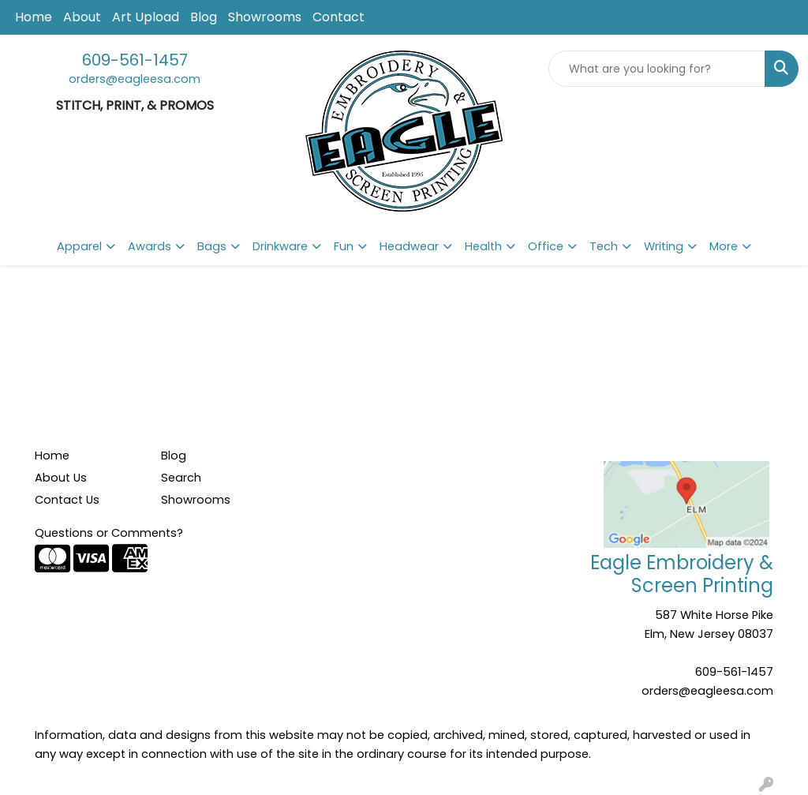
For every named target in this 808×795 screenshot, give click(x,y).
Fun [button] (344, 246)
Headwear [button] (409, 246)
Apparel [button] (79, 246)
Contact (338, 17)
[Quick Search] (656, 69)
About (82, 17)
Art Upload (145, 17)
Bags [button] (211, 246)
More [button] (723, 246)
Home (33, 17)
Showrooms (264, 17)
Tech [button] (603, 246)
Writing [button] (663, 246)
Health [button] (483, 246)
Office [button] (545, 246)
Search (181, 478)
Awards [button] (149, 246)
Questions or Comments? (109, 533)
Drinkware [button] (280, 246)
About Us (61, 478)
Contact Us (67, 500)
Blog (203, 17)
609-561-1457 (135, 60)
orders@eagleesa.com (134, 79)
